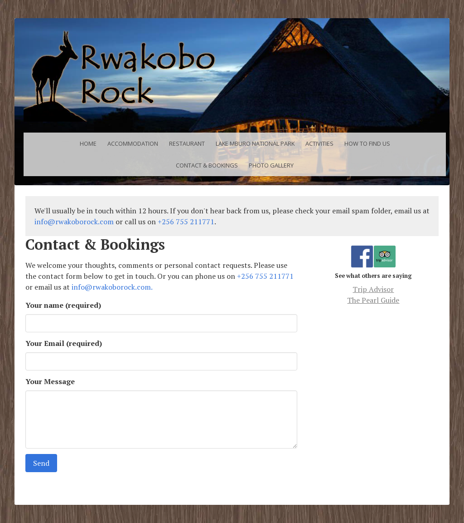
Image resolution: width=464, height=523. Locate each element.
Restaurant (187, 143)
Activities (319, 143)
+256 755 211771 (186, 222)
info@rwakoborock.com (74, 222)
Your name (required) (63, 305)
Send (41, 463)
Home (88, 143)
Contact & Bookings (207, 165)
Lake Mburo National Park (255, 143)
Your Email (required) (63, 343)
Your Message (50, 381)
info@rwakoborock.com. (112, 287)
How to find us (367, 143)
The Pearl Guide (373, 300)
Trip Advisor (385, 256)
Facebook (362, 251)
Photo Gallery (271, 165)
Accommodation (132, 143)
